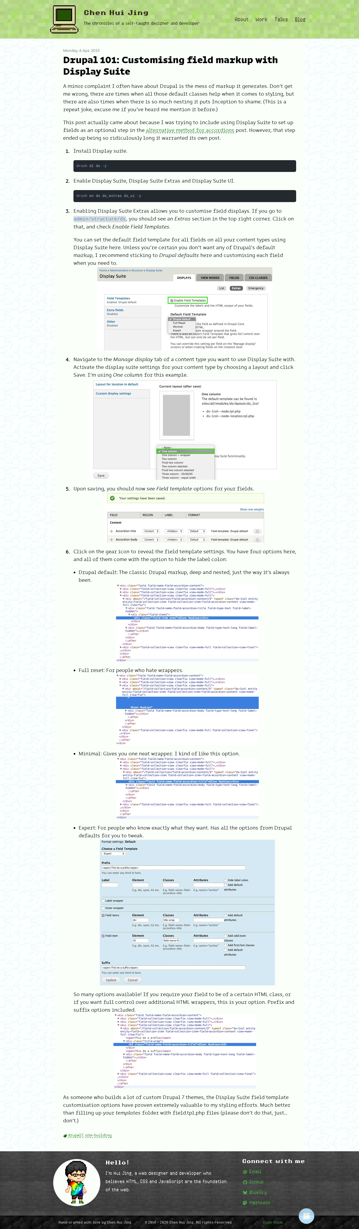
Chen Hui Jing (116, 13)
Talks (281, 19)
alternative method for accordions (190, 130)
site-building (98, 1135)
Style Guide (273, 1222)
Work (261, 19)
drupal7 (75, 1135)
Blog (300, 19)
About (241, 19)
